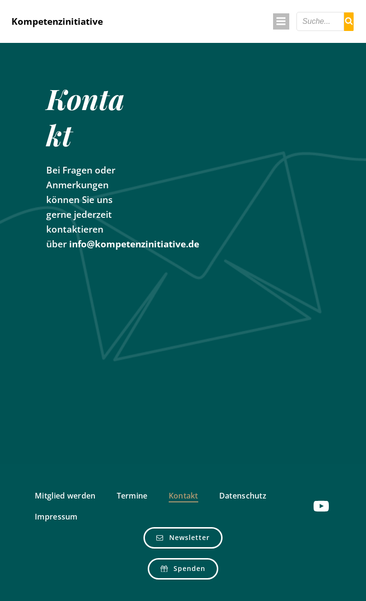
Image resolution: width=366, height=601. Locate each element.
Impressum (56, 516)
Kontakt (183, 495)
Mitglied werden (65, 495)
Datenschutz (242, 495)
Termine (132, 495)
